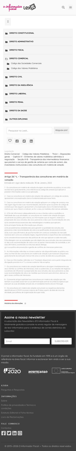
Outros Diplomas (18, 119)
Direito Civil (15, 76)
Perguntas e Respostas (13, 389)
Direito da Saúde (18, 110)
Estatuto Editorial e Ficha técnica (17, 412)
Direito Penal (16, 102)
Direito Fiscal (16, 50)
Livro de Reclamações (12, 417)
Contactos (6, 428)
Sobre (4, 400)
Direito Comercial (18, 58)
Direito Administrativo (21, 41)
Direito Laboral (17, 93)
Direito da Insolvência (21, 85)
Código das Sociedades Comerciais (26, 63)
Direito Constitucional (21, 33)
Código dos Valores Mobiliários (24, 68)
